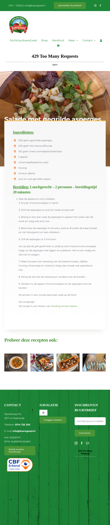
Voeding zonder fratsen (64, 306)
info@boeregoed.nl (35, 5)
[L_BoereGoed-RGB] (18, 12)
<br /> (85, 465)
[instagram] (95, 5)
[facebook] (100, 5)
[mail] (87, 443)
